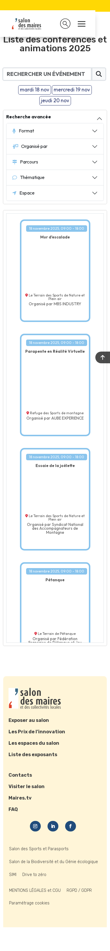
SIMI (12, 874)
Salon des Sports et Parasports (39, 848)
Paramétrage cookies (29, 903)
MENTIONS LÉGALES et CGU (35, 890)
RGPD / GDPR (79, 890)
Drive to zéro (34, 874)
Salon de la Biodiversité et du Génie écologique (53, 861)
